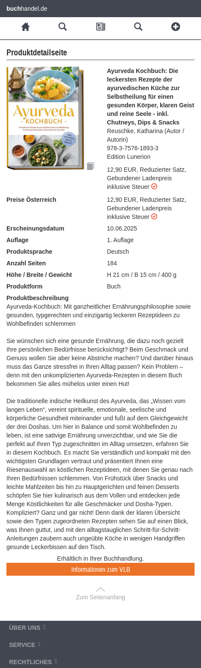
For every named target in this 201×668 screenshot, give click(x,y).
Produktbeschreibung (37, 298)
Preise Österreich (31, 199)
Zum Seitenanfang (100, 597)
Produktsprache (29, 251)
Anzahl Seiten (26, 263)
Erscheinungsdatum (35, 228)
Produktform (24, 286)
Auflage (17, 240)
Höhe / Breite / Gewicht (39, 274)
